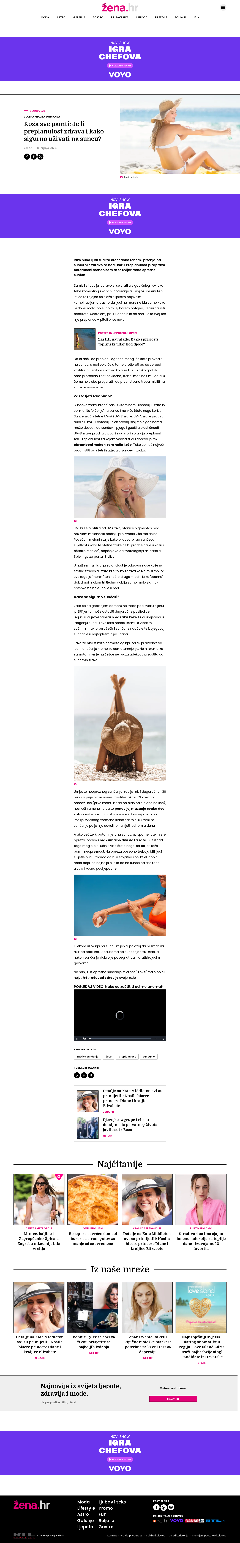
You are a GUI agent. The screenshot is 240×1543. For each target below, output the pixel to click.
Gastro (97, 17)
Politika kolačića (155, 1535)
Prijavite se (173, 1398)
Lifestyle (161, 17)
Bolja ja (181, 17)
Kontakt (112, 1535)
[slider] (120, 1038)
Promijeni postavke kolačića (209, 1535)
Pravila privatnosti (132, 1535)
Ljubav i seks (120, 17)
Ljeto (109, 1056)
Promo (106, 1508)
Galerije (79, 17)
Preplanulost (127, 1056)
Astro (61, 17)
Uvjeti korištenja (179, 1535)
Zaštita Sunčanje (88, 1056)
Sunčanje (149, 1056)
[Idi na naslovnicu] (120, 11)
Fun (196, 17)
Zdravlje (38, 110)
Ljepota (141, 17)
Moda (45, 17)
